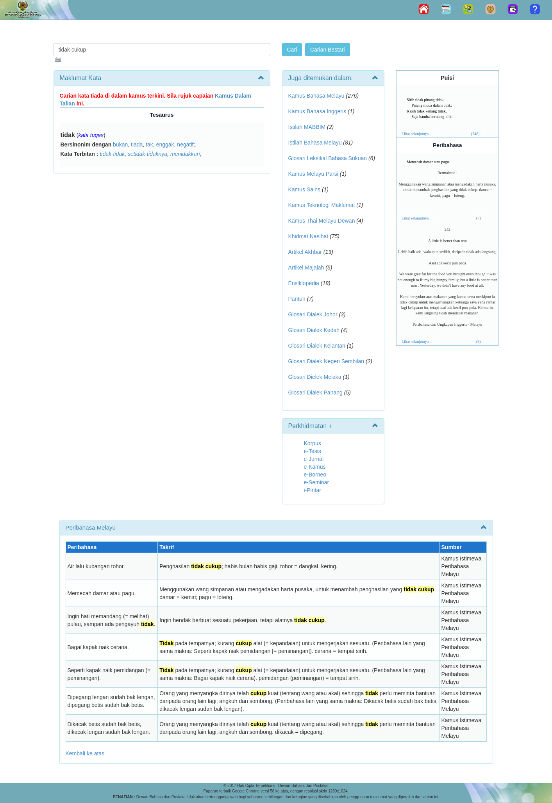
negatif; (186, 144)
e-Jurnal (314, 459)
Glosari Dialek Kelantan (316, 346)
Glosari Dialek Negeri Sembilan (326, 361)
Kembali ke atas (85, 753)
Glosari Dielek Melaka (314, 377)
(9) (478, 341)
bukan (120, 144)
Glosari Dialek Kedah (314, 330)
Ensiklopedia (303, 283)
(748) (475, 134)
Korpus (312, 443)
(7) (478, 218)
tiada (137, 144)
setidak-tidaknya (147, 154)
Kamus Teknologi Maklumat (321, 205)
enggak (165, 144)
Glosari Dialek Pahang (315, 392)
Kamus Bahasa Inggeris (317, 111)
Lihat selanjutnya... (417, 134)
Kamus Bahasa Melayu (317, 96)
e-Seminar (316, 482)
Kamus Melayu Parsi (313, 174)
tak (149, 144)
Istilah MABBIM (307, 127)
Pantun (296, 299)
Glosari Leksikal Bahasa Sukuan (327, 158)
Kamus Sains (304, 189)
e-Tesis (312, 451)
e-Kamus (315, 467)
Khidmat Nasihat (308, 236)
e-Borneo (315, 474)
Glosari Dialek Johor (313, 314)
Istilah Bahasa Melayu (315, 142)
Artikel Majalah (306, 267)
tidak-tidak (112, 154)
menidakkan (185, 154)
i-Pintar (312, 490)
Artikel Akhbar (305, 252)
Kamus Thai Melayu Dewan (321, 221)
